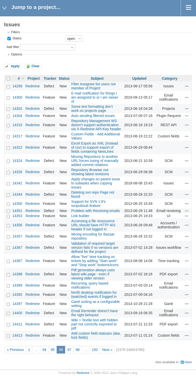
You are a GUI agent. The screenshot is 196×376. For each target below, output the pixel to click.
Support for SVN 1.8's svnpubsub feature (88, 203)
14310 (17, 125)
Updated (139, 78)
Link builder (80, 216)
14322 (17, 147)
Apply (15, 66)
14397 (17, 304)
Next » (107, 350)
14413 (17, 335)
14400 (17, 313)
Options (16, 54)
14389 (17, 285)
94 (44, 350)
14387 (17, 261)
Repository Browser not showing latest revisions (90, 172)
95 (53, 350)
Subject (97, 78)
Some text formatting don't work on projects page (92, 108)
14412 (17, 324)
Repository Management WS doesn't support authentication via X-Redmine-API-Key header (96, 125)
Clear (35, 66)
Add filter (12, 47)
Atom (188, 362)
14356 (17, 225)
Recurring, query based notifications (89, 285)
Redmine (33, 86)
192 (95, 350)
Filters (15, 32)
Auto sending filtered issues (93, 116)
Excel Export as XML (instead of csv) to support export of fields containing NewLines (94, 147)
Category (169, 78)
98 (78, 350)
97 (69, 350)
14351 (17, 211)
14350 (17, 204)
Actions (187, 86)
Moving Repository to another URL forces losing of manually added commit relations (94, 161)
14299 (17, 86)
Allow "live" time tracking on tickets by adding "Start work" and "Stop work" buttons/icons (95, 261)
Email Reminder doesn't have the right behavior (94, 313)
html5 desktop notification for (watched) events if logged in (94, 294)
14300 (17, 97)
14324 (17, 161)
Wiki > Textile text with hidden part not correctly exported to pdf (94, 324)
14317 (17, 136)
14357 (17, 236)
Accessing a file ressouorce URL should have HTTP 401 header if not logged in (93, 225)
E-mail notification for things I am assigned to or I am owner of (94, 97)
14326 (17, 172)
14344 (17, 194)
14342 (17, 183)
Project (34, 78)
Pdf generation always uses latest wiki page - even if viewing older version (93, 274)
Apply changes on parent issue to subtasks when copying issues (95, 183)
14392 (17, 294)
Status (16, 38)
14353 (17, 216)
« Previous (15, 350)
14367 (17, 247)
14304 (17, 116)
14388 (17, 274)
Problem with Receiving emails (95, 211)
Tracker (50, 78)
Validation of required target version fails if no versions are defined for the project (94, 247)
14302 (17, 109)
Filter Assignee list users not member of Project (93, 86)
